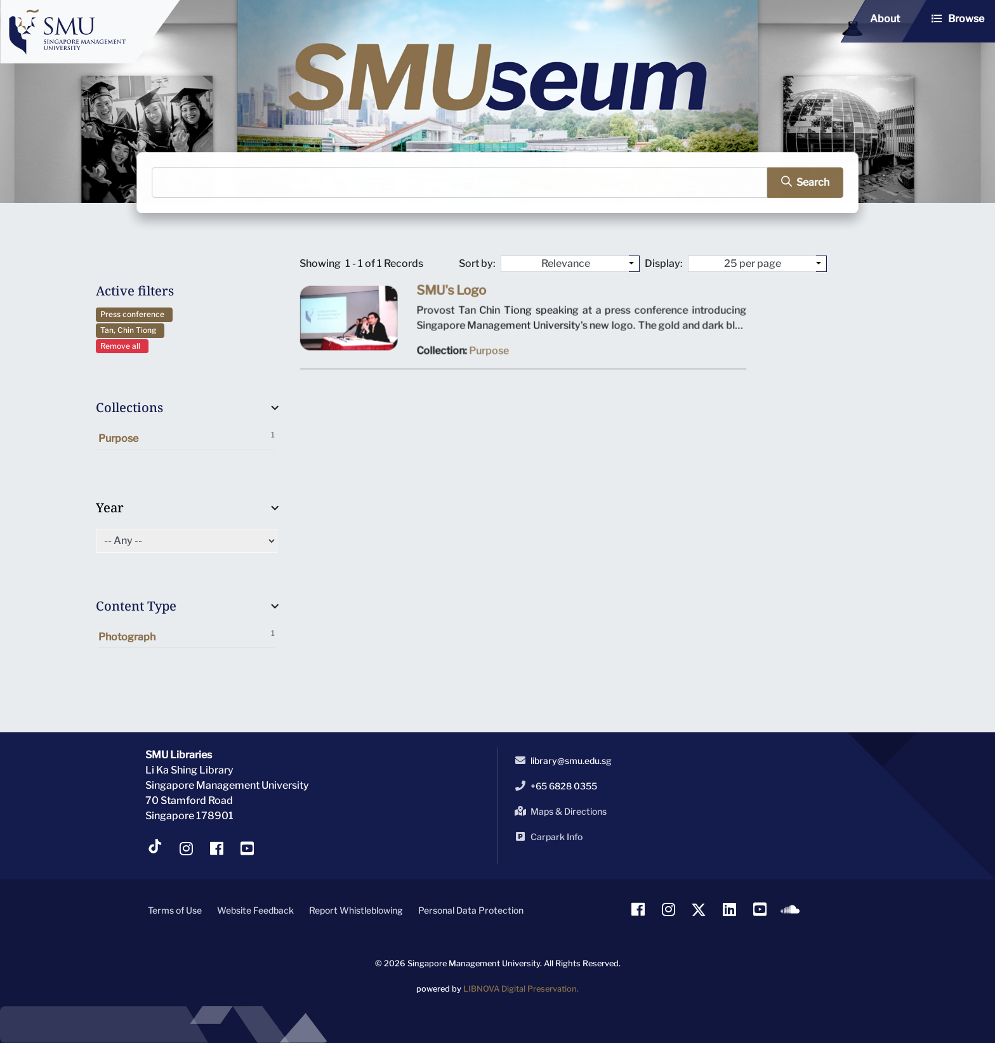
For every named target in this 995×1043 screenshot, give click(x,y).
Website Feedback (255, 910)
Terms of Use (175, 910)
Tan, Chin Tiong (130, 330)
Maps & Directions (558, 811)
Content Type (136, 605)
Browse (966, 19)
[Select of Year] (187, 541)
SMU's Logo (452, 293)
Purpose (186, 437)
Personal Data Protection (471, 910)
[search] (800, 182)
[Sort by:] (634, 264)
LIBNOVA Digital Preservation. (521, 989)
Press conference (134, 314)
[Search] (460, 182)
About (885, 19)
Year (110, 507)
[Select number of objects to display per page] (821, 264)
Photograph (186, 635)
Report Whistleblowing (356, 910)
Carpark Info (546, 836)
